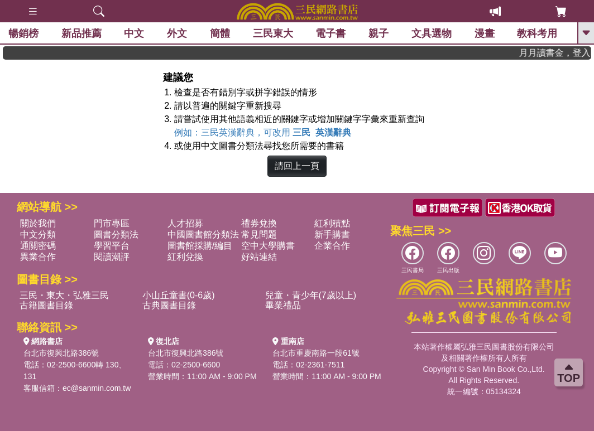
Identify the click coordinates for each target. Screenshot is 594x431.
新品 (81, 33)
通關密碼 (38, 245)
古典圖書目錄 (169, 305)
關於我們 (38, 223)
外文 (177, 33)
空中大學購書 (268, 245)
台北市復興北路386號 (61, 352)
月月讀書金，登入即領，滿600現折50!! (559, 52)
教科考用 (537, 33)
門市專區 (112, 223)
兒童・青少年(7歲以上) (311, 295)
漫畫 (485, 33)
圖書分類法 (116, 234)
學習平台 (112, 245)
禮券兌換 (259, 223)
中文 (134, 33)
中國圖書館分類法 (203, 234)
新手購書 (332, 234)
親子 (378, 33)
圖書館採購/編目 (199, 245)
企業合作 (332, 245)
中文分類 (38, 234)
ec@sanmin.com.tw (97, 388)
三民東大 (273, 33)
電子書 (330, 33)
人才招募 (185, 223)
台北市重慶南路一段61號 (316, 352)
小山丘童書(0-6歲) (178, 295)
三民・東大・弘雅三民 (64, 295)
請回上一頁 (297, 166)
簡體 (220, 33)
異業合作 (38, 256)
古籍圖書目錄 (46, 305)
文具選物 (431, 33)
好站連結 (259, 256)
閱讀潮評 (112, 256)
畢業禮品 (283, 305)
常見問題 (259, 234)
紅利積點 (332, 223)
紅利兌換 (185, 256)
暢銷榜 (23, 33)
